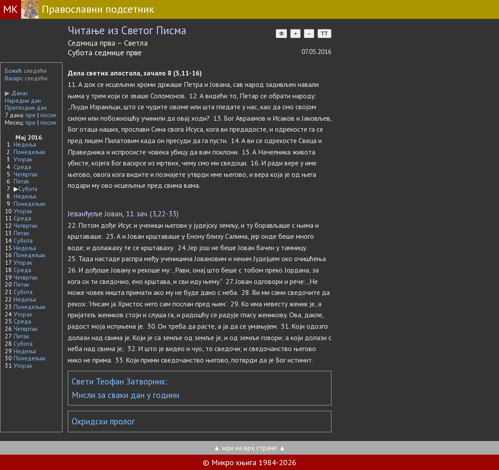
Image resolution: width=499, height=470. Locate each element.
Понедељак (29, 152)
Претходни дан (26, 107)
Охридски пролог (103, 421)
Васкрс (14, 78)
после (48, 115)
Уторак (23, 159)
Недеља (25, 144)
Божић (13, 71)
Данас (16, 93)
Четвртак (25, 174)
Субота (27, 189)
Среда (22, 167)
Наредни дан (23, 100)
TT (324, 33)
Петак (21, 181)
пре (30, 115)
